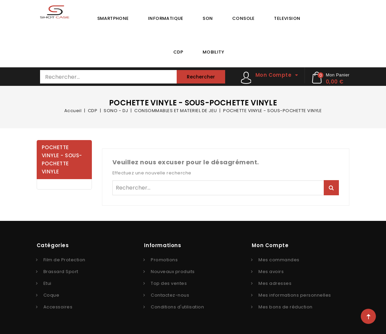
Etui (47, 283)
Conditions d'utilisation (177, 307)
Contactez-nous (170, 295)
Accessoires (58, 307)
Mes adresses (274, 283)
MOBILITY (213, 52)
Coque (51, 295)
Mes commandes (279, 260)
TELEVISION (287, 18)
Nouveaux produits (173, 271)
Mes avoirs (271, 271)
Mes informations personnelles (294, 295)
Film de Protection (64, 260)
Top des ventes (169, 283)
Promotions (164, 260)
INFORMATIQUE (165, 18)
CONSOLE (243, 18)
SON (208, 18)
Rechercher (201, 76)
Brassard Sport (60, 271)
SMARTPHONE (113, 18)
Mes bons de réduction (285, 307)
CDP (178, 52)
